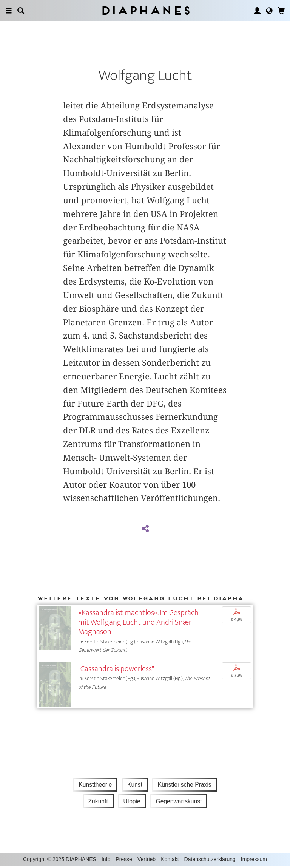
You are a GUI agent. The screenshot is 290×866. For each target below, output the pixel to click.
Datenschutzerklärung (210, 859)
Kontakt (170, 859)
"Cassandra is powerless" (116, 668)
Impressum (254, 859)
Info (106, 859)
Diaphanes (145, 10)
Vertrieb (146, 859)
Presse (124, 859)
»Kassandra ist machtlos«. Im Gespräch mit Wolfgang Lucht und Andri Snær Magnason (138, 622)
